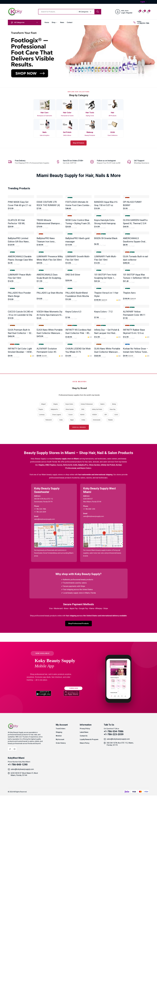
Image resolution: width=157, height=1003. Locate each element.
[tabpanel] (78, 383)
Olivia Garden (70, 620)
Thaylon (40, 620)
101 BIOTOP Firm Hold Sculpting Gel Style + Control (105, 395)
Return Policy (84, 954)
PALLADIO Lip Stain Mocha (50, 433)
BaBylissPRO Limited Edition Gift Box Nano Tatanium (18, 311)
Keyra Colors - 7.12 (103, 475)
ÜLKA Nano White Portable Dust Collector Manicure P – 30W (107, 562)
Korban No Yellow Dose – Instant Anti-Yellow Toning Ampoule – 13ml (135, 562)
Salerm (102, 615)
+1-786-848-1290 (17, 975)
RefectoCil (49, 630)
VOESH (94, 625)
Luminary (41, 625)
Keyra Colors (69, 615)
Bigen (72, 630)
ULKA (116, 625)
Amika (83, 630)
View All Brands (79, 638)
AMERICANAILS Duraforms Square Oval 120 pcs (134, 311)
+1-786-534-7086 (113, 942)
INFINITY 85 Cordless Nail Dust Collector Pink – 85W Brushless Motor (78, 520)
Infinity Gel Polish (97, 620)
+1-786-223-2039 (113, 945)
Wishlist (58, 947)
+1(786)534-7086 (143, 23)
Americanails (96, 630)
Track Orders (60, 939)
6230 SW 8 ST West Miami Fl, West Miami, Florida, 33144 (24, 985)
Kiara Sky (112, 620)
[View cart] (148, 11)
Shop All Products (78, 143)
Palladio (110, 630)
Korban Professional (87, 615)
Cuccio (71, 625)
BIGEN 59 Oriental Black (105, 308)
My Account (60, 950)
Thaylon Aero (129, 433)
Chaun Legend (56, 625)
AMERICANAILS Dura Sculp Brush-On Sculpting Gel (49, 395)
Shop (54, 22)
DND (82, 620)
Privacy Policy (85, 939)
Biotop (114, 615)
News (62, 22)
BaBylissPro (54, 620)
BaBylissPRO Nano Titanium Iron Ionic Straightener (46, 311)
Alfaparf (43, 615)
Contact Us (83, 947)
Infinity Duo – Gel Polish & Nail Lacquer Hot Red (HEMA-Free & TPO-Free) (106, 520)
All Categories (17, 22)
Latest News (84, 943)
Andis (61, 630)
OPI (105, 625)
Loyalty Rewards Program (89, 950)
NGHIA (82, 625)
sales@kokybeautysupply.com (118, 950)
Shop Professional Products (78, 834)
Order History (61, 954)
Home (47, 22)
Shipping (59, 943)
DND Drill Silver (72, 391)
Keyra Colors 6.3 (73, 475)
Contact (69, 22)
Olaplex (55, 615)
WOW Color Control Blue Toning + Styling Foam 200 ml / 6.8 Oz (78, 270)
